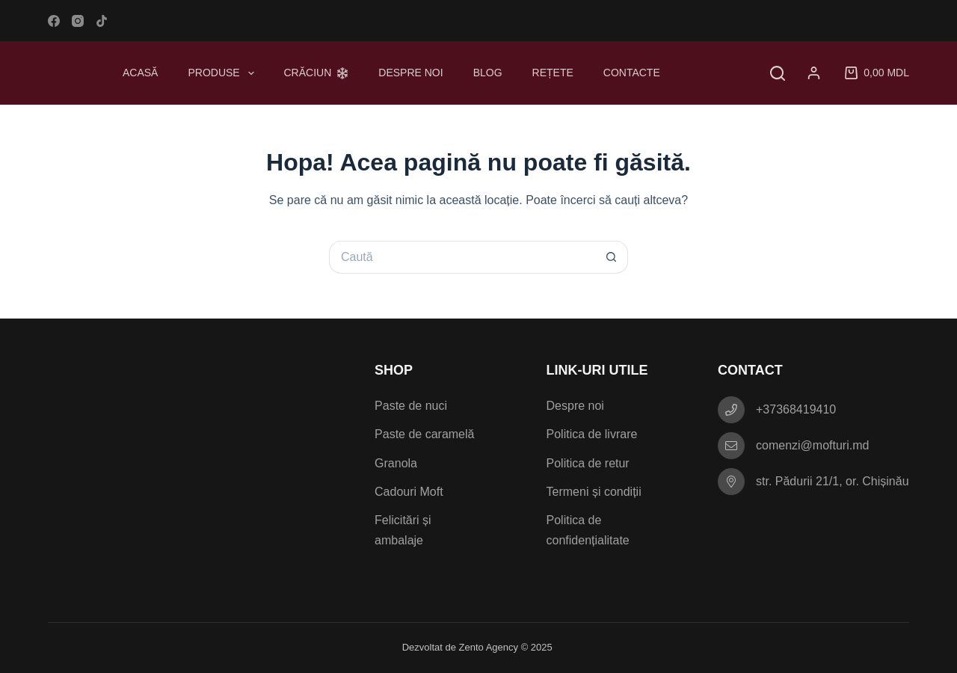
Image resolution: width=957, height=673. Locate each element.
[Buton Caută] (611, 257)
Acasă (140, 73)
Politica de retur (588, 463)
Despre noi (410, 73)
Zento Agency (489, 647)
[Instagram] (78, 21)
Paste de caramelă (424, 434)
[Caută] (777, 73)
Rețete (552, 73)
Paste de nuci (411, 405)
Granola (396, 463)
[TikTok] (102, 21)
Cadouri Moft (409, 491)
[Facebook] (54, 21)
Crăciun (316, 73)
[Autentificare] (816, 73)
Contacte (631, 73)
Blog (487, 73)
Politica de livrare (592, 434)
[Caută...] (462, 257)
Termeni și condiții (594, 491)
